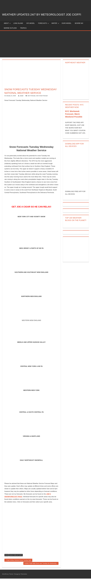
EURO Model (66, 27)
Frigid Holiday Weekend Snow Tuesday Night (18, 564)
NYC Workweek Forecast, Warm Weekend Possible (73, 118)
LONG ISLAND (18, 27)
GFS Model (30, 27)
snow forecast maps (16, 559)
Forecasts (43, 27)
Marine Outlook (10, 32)
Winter (55, 27)
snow (6, 559)
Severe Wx (79, 27)
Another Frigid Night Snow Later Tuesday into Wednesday (40, 568)
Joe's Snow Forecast (42, 100)
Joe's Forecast (31, 100)
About (7, 27)
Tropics (23, 32)
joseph (21, 100)
